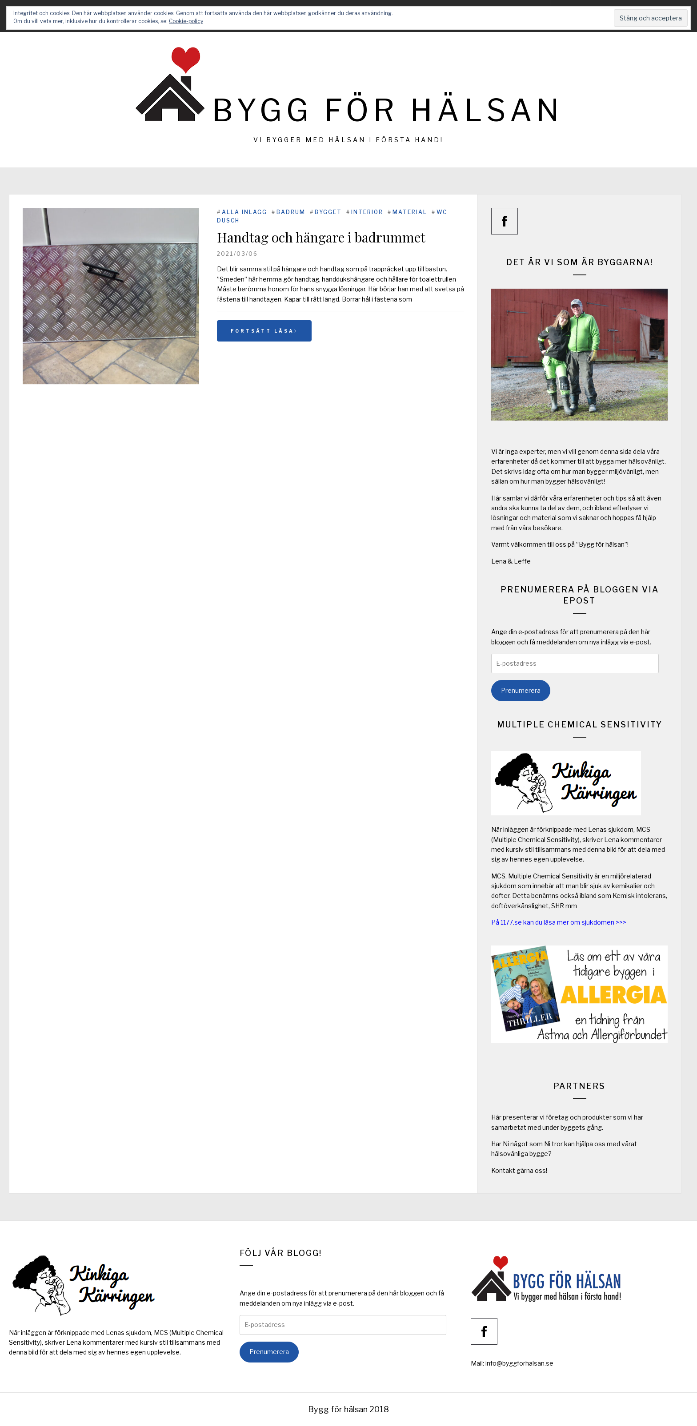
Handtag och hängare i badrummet (321, 237)
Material (410, 212)
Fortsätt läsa (264, 331)
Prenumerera (521, 690)
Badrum (290, 212)
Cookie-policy (186, 21)
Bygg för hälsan (388, 110)
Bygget (328, 212)
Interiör (367, 212)
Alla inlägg (244, 212)
